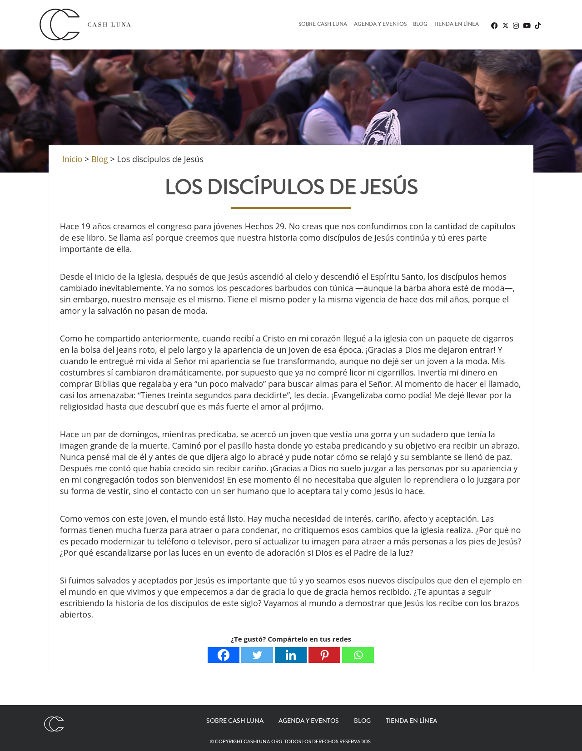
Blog (420, 25)
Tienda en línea (456, 25)
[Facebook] (223, 655)
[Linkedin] (291, 655)
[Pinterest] (324, 655)
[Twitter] (257, 655)
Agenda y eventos (380, 25)
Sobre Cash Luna (322, 25)
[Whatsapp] (358, 655)
